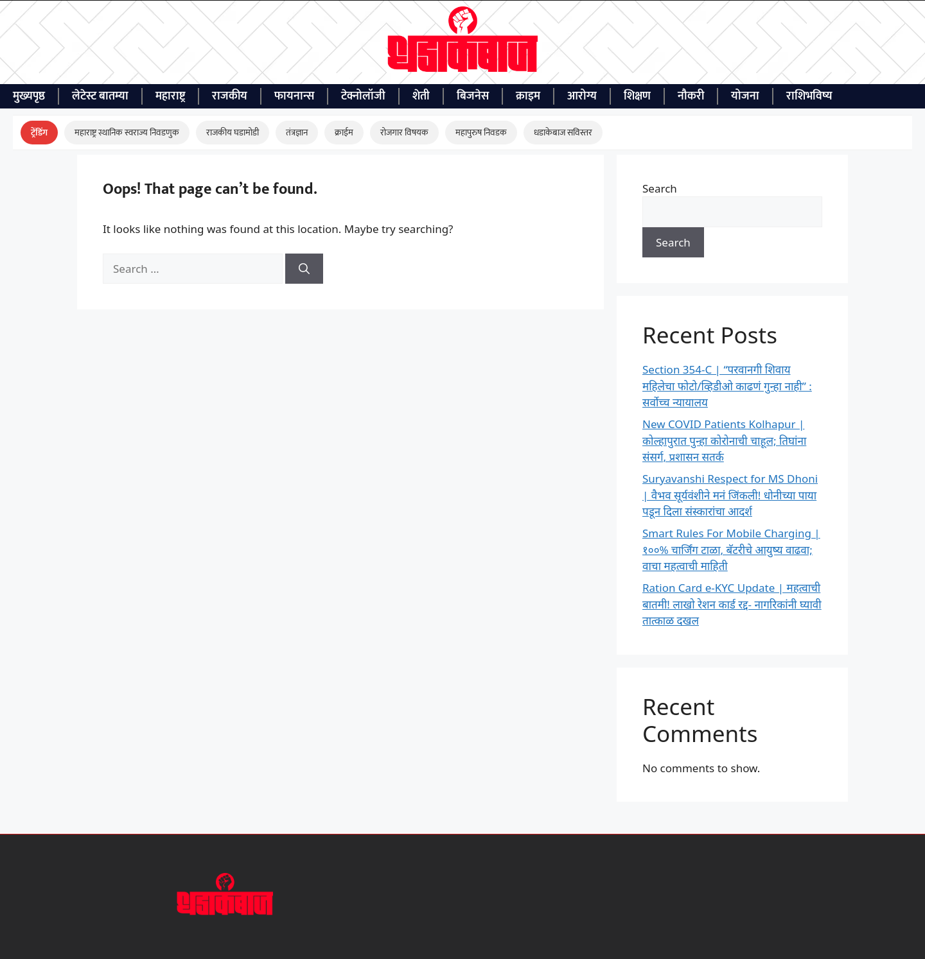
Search (659, 188)
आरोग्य (582, 96)
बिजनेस (473, 96)
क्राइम (528, 96)
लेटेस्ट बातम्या (100, 96)
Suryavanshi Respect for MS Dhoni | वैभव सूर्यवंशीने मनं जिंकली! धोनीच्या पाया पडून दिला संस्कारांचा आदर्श (730, 495)
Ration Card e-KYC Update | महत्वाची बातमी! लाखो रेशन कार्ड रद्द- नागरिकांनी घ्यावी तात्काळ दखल (732, 604)
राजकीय (229, 96)
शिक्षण (637, 96)
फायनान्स (294, 96)
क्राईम (344, 132)
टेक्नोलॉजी (363, 96)
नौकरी (691, 96)
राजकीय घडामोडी (232, 132)
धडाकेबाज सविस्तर (563, 132)
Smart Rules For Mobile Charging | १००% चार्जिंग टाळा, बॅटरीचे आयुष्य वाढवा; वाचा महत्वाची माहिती (731, 549)
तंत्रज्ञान (297, 132)
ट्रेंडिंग (39, 132)
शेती (421, 96)
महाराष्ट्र (170, 96)
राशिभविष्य (809, 96)
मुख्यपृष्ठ (29, 96)
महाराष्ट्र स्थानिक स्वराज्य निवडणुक (127, 132)
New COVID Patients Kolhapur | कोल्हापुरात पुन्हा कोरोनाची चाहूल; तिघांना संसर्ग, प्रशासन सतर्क (724, 440)
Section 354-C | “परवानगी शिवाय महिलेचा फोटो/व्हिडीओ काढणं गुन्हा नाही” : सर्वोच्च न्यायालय (727, 386)
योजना (745, 96)
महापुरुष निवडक (481, 132)
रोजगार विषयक (404, 132)
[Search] (304, 269)
